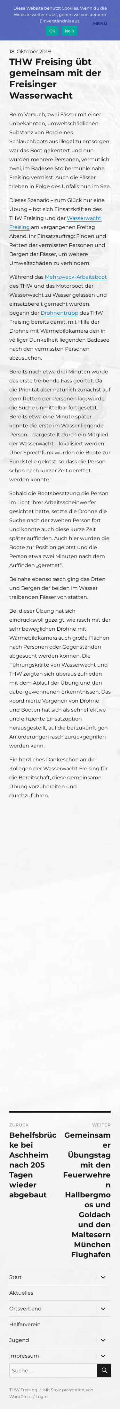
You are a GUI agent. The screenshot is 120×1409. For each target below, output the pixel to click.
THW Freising (23, 1389)
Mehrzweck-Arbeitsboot (76, 277)
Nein (69, 31)
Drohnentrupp (59, 313)
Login (42, 1396)
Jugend (19, 1340)
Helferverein (25, 1324)
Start (15, 1277)
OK (52, 31)
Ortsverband (25, 1309)
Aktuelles (21, 1293)
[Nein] (112, 20)
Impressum (24, 1356)
